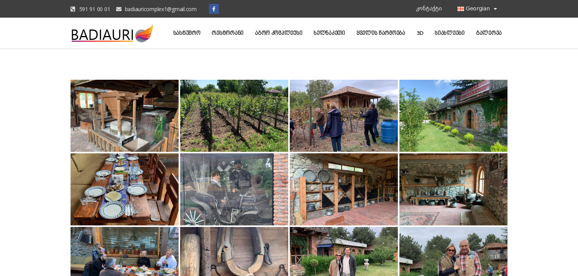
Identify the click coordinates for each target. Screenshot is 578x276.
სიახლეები (450, 33)
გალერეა (489, 33)
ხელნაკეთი (329, 33)
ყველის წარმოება (380, 33)
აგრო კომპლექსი (278, 33)
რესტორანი (227, 33)
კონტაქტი (429, 8)
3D (420, 33)
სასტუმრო (186, 33)
